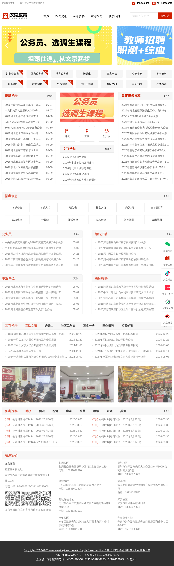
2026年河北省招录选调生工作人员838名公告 (148, 110)
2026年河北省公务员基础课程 (80, 182)
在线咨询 (161, 87)
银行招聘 (65, 86)
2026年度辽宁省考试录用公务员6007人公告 (148, 150)
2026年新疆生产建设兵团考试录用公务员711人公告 (148, 156)
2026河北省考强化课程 (76, 177)
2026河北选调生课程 (74, 160)
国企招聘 (137, 87)
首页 (46, 16)
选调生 (87, 76)
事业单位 (15, 86)
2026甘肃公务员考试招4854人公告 (143, 122)
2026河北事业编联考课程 (77, 171)
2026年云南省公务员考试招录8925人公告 (147, 127)
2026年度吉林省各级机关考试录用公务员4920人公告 (148, 139)
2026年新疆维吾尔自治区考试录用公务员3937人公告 (148, 105)
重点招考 (96, 16)
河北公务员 (14, 75)
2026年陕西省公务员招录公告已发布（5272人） (148, 161)
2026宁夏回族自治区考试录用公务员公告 (147, 133)
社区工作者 (87, 87)
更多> (47, 96)
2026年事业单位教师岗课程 (78, 165)
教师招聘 (40, 86)
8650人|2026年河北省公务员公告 (142, 116)
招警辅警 (137, 76)
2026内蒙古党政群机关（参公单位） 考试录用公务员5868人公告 (148, 178)
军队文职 (112, 87)
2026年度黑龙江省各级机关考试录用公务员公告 (148, 173)
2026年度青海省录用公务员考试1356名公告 (148, 167)
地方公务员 (62, 76)
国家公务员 (39, 75)
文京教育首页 (8, 3)
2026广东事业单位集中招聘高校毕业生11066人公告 (148, 144)
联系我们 (114, 16)
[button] (5, 46)
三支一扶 (112, 76)
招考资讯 (61, 16)
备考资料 (79, 16)
